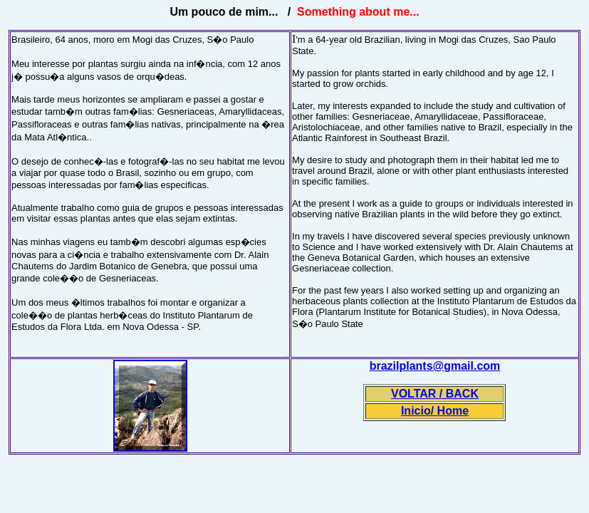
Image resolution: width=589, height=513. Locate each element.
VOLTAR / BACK (435, 394)
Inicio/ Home (435, 411)
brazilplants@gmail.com (435, 366)
